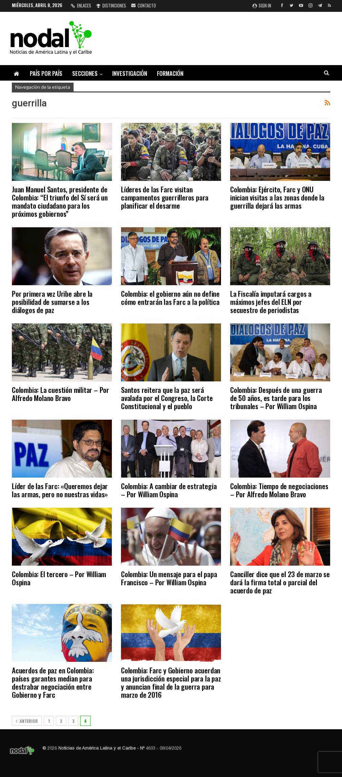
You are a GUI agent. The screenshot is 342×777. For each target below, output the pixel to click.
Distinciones (111, 5)
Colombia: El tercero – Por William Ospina (59, 578)
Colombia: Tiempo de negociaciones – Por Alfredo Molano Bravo (279, 490)
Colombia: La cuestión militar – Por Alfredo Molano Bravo (60, 393)
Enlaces (81, 5)
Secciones (85, 73)
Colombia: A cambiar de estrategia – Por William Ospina (169, 490)
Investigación (129, 73)
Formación (170, 73)
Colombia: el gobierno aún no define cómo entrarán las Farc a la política (170, 297)
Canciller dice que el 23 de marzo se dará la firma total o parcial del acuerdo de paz (280, 582)
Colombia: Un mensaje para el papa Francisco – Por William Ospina (169, 578)
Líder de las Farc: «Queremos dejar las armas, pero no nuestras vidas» (60, 490)
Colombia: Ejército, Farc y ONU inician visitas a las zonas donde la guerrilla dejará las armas (277, 197)
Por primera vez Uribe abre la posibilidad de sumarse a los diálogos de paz (52, 301)
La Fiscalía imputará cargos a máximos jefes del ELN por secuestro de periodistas (270, 301)
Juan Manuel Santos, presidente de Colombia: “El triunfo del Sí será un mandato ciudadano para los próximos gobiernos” (60, 201)
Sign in (262, 5)
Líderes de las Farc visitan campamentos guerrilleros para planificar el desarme (164, 197)
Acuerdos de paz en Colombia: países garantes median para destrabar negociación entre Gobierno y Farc (53, 682)
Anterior (27, 721)
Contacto (143, 5)
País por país (46, 73)
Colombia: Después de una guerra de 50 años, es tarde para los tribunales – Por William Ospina (276, 397)
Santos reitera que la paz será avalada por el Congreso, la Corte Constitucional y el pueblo (167, 397)
